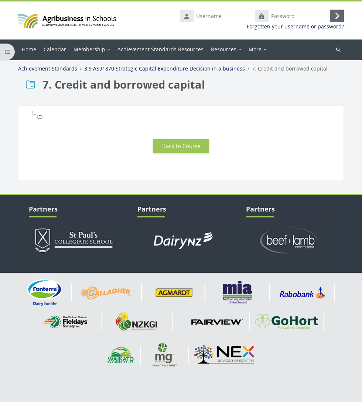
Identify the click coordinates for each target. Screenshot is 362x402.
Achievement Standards (47, 68)
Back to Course (181, 146)
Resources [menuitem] (223, 49)
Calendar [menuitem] (55, 49)
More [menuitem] (255, 49)
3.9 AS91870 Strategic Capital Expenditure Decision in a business (164, 68)
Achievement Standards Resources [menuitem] (160, 49)
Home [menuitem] (29, 49)
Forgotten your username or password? (295, 26)
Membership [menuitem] (89, 49)
